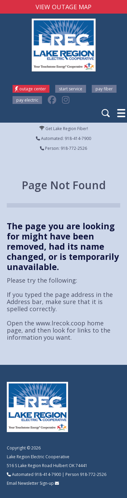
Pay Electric (27, 100)
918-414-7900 (48, 474)
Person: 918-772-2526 (63, 148)
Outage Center (32, 89)
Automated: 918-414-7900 (63, 138)
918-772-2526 (93, 474)
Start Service (70, 89)
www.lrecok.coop (60, 323)
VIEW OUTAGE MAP (63, 7)
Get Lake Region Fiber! (63, 128)
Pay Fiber (104, 89)
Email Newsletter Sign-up (30, 483)
